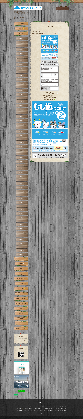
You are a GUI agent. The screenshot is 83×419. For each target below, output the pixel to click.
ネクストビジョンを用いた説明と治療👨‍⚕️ (21, 273)
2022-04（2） (21, 168)
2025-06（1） (21, 60)
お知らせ (21, 33)
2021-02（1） (21, 209)
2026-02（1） (21, 42)
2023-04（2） (21, 135)
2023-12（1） (21, 112)
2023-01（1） (21, 146)
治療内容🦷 (21, 263)
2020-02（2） (21, 254)
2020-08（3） (21, 232)
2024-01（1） (21, 109)
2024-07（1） (21, 94)
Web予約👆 (21, 28)
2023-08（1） (21, 124)
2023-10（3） (21, 116)
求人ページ (21, 258)
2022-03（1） (21, 172)
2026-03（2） (21, 38)
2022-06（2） (21, 165)
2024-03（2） (21, 105)
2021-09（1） (21, 191)
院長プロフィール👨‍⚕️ (21, 288)
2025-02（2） (21, 75)
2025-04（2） (21, 68)
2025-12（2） (21, 45)
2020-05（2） (21, 243)
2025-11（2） (21, 49)
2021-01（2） (21, 213)
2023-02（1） (21, 142)
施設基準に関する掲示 (20, 328)
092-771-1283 (62, 6)
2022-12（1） (21, 150)
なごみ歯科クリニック (41, 402)
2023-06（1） (21, 131)
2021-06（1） (21, 202)
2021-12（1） (21, 183)
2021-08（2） (21, 194)
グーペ (42, 417)
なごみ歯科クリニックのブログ (21, 298)
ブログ (21, 323)
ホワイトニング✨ (21, 278)
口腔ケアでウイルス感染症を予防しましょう (21, 293)
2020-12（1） (21, 217)
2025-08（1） (21, 57)
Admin (45, 417)
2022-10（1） (21, 153)
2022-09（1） (21, 157)
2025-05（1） (21, 64)
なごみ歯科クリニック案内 (21, 303)
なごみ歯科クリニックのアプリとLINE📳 (21, 318)
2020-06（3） (21, 239)
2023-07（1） (21, 127)
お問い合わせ (21, 313)
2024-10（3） (21, 86)
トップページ (21, 23)
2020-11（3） (21, 220)
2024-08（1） (21, 90)
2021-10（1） (21, 187)
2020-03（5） (21, 250)
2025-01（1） (21, 79)
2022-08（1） (21, 161)
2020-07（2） (21, 235)
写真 (21, 308)
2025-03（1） (21, 71)
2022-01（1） (21, 179)
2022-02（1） (21, 176)
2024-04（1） (21, 101)
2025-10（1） (21, 53)
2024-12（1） (21, 83)
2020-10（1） (21, 224)
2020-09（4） (21, 228)
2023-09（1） (21, 120)
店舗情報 (21, 283)
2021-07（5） (21, 198)
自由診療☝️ (21, 268)
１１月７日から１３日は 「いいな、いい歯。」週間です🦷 (45, 33)
